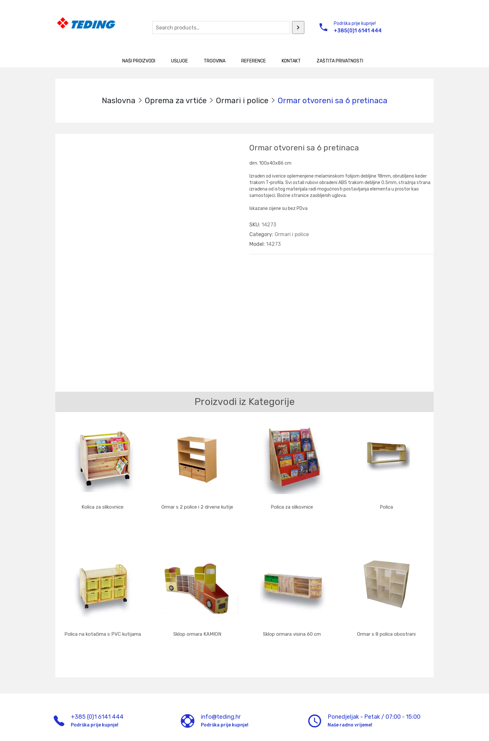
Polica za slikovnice (292, 504)
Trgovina (214, 61)
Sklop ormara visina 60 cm (292, 615)
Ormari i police (242, 100)
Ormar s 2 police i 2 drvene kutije (197, 504)
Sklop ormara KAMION (197, 615)
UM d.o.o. (172, 731)
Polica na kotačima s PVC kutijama (102, 615)
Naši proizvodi (138, 61)
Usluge (179, 61)
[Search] (298, 27)
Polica (386, 504)
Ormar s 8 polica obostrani (386, 615)
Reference (253, 61)
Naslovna (119, 100)
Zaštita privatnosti (340, 61)
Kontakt (291, 61)
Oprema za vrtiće (176, 100)
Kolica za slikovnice (103, 504)
